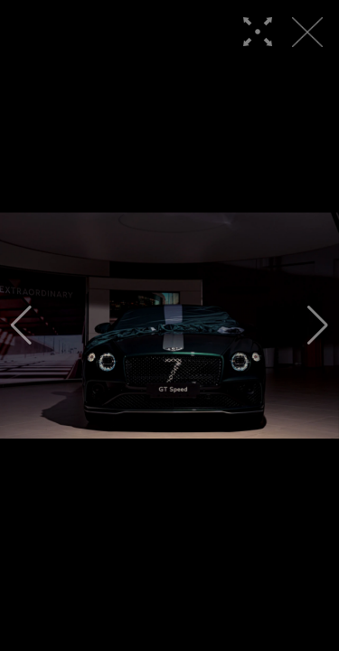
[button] (21, 325)
